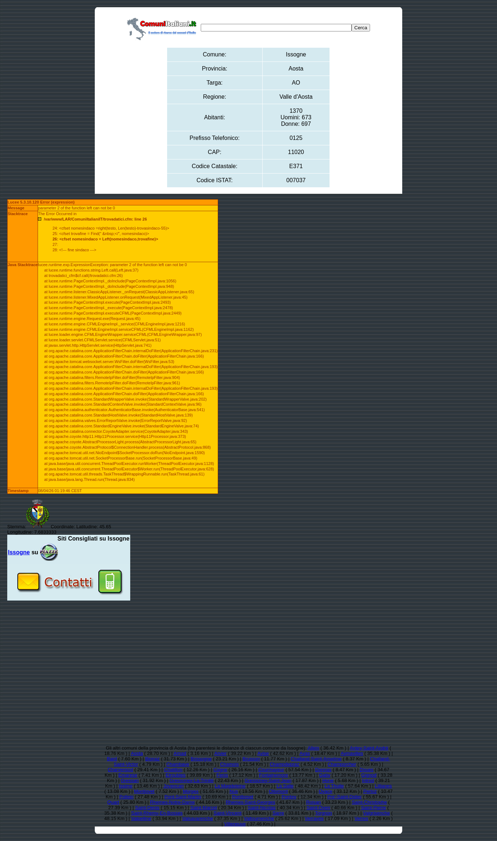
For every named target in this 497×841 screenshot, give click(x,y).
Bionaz (152, 758)
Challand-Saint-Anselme (316, 758)
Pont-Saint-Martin (183, 796)
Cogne (220, 769)
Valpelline (141, 818)
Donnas (323, 769)
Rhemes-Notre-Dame (172, 802)
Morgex (190, 791)
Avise (263, 753)
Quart (113, 802)
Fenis (222, 775)
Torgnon (323, 813)
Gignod (369, 775)
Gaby (324, 775)
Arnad (180, 753)
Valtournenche (259, 818)
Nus (234, 791)
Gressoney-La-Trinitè (192, 780)
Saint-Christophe (369, 802)
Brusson (251, 758)
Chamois (229, 764)
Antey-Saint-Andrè (369, 748)
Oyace (325, 791)
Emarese (127, 775)
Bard (112, 758)
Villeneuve (235, 824)
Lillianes (383, 786)
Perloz (370, 791)
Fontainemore (273, 775)
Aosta (137, 753)
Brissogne (201, 758)
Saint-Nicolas (262, 807)
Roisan (313, 802)
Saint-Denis (147, 807)
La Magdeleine (230, 786)
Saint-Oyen (318, 807)
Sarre (278, 813)
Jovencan (173, 786)
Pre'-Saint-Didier (344, 796)
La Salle (285, 786)
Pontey (289, 796)
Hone (328, 780)
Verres (361, 818)
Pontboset (243, 796)
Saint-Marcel (203, 807)
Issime (126, 786)
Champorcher (342, 764)
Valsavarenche (197, 818)
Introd (368, 780)
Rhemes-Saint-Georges (250, 802)
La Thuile (334, 786)
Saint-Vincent (228, 813)
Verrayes (314, 818)
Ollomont (278, 791)
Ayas (305, 753)
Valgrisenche (376, 813)
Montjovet (144, 791)
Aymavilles (352, 753)
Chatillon (173, 769)
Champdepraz (285, 764)
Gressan (130, 780)
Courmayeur (271, 769)
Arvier (220, 753)
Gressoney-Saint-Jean (268, 780)
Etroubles (176, 775)
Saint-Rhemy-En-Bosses (157, 813)
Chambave (177, 764)
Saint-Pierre (373, 807)
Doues (367, 769)
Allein (313, 748)
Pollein (126, 796)
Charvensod (120, 769)
